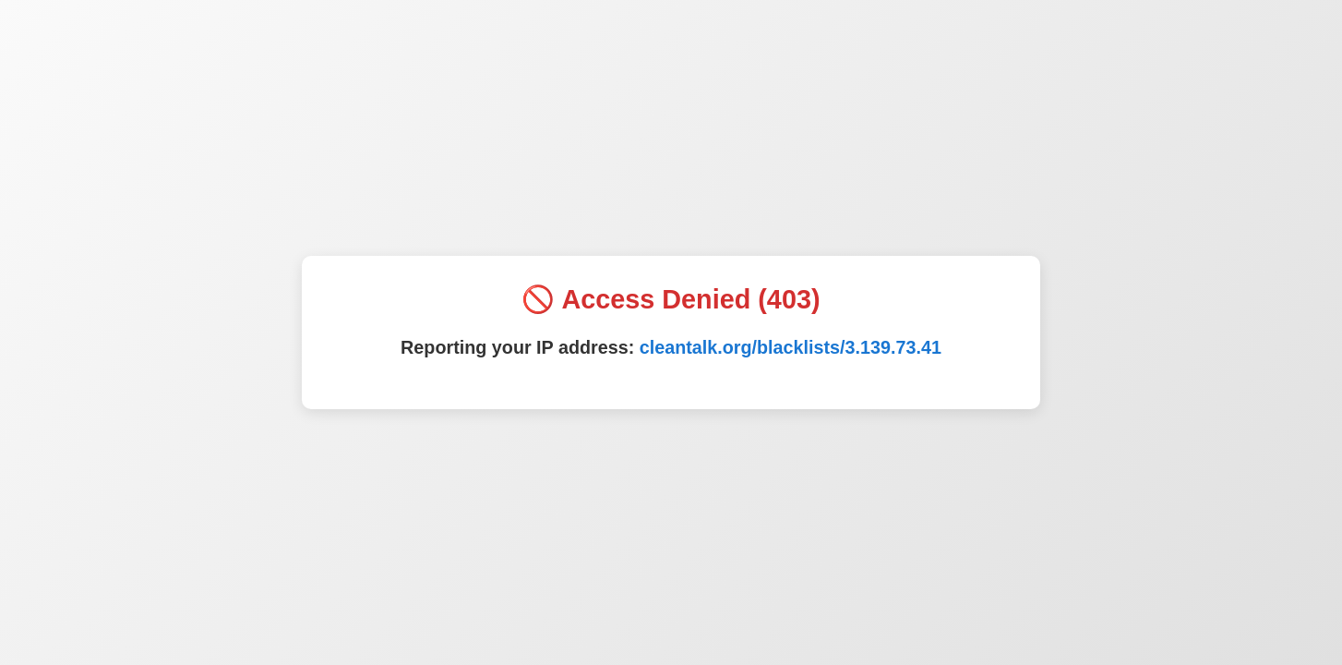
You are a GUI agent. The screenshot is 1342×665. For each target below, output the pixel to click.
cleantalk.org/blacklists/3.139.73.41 (790, 347)
